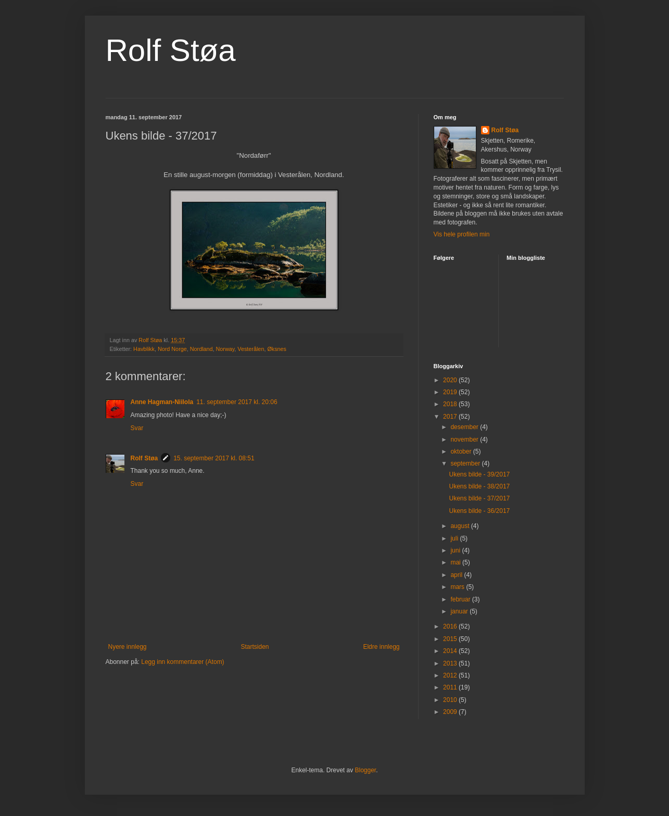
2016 (451, 626)
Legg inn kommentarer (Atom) (182, 662)
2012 (451, 675)
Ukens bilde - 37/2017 (479, 498)
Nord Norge (172, 349)
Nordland (201, 349)
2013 (451, 663)
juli (455, 538)
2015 (451, 639)
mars (458, 587)
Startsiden (255, 646)
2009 (451, 711)
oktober (461, 451)
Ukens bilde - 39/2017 (479, 474)
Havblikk (144, 349)
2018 (451, 404)
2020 (451, 380)
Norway (225, 349)
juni (456, 550)
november (465, 439)
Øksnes (276, 349)
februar (461, 599)
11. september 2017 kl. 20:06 (236, 402)
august (460, 526)
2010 (451, 700)
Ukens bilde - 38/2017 (479, 486)
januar (460, 611)
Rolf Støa (171, 50)
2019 (451, 392)
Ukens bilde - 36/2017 (479, 510)
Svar (137, 428)
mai (456, 562)
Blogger (365, 770)
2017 (451, 416)
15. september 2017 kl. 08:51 (213, 458)
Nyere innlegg (127, 646)
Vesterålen (250, 349)
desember (465, 427)
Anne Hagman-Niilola (162, 402)
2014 (451, 651)
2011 (451, 687)
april (457, 575)
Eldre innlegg (381, 646)
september (466, 463)
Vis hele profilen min (462, 234)
